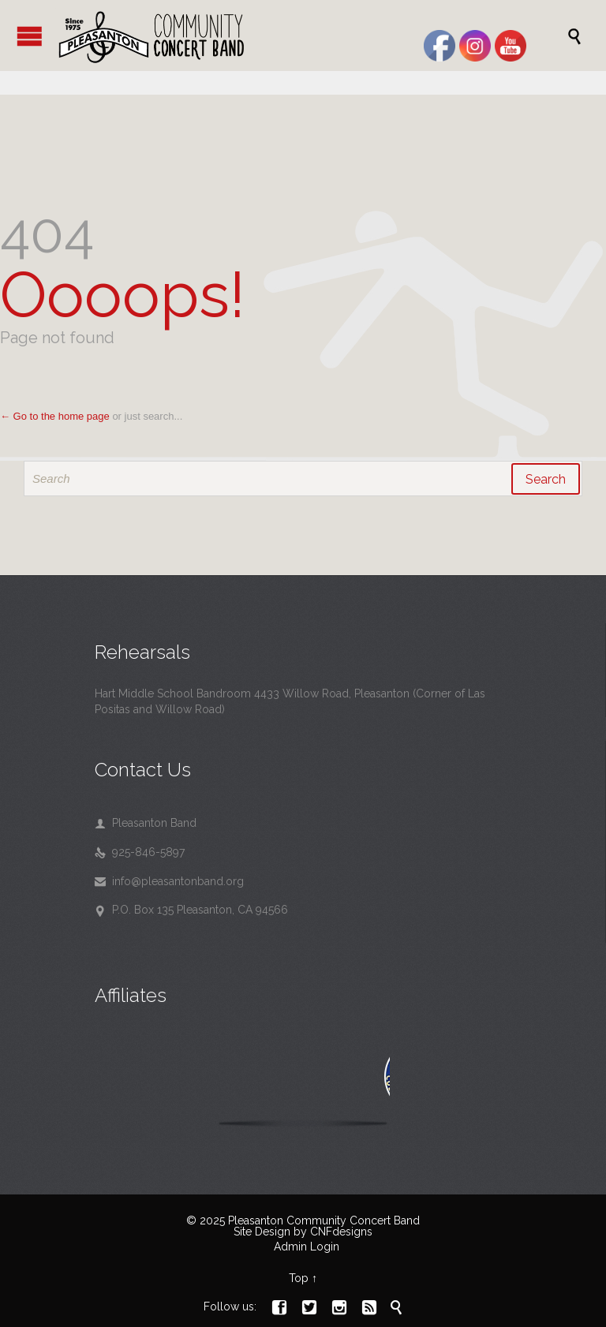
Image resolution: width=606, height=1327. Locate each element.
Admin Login (306, 1246)
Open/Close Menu (29, 36)
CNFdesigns (341, 1231)
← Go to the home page (55, 416)
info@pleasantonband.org (169, 881)
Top (299, 1278)
